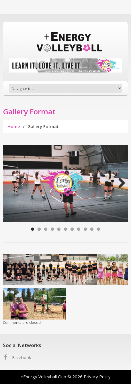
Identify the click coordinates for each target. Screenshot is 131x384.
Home (13, 126)
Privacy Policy (97, 376)
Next (119, 183)
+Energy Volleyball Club (43, 376)
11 (98, 229)
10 (91, 229)
